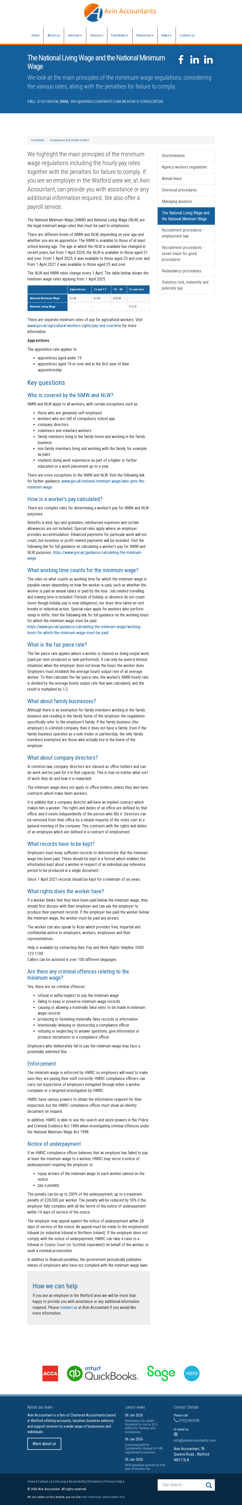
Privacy (109, 1481)
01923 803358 (47, 101)
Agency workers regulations (184, 167)
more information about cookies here (103, 1497)
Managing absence (177, 201)
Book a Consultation (145, 101)
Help (119, 1481)
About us (53, 35)
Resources (144, 35)
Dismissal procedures (179, 190)
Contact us (187, 35)
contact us (68, 1307)
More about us (44, 1443)
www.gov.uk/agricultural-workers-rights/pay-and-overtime (74, 325)
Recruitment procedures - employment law (183, 233)
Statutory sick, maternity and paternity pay (185, 285)
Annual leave (172, 178)
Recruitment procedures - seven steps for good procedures (183, 253)
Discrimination (173, 155)
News (167, 35)
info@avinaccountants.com (96, 101)
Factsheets (119, 35)
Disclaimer (95, 1481)
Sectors (96, 35)
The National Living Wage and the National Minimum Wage (185, 215)
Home (35, 35)
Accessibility (77, 1481)
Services (75, 35)
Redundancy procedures (181, 270)
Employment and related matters (69, 140)
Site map (60, 1481)
